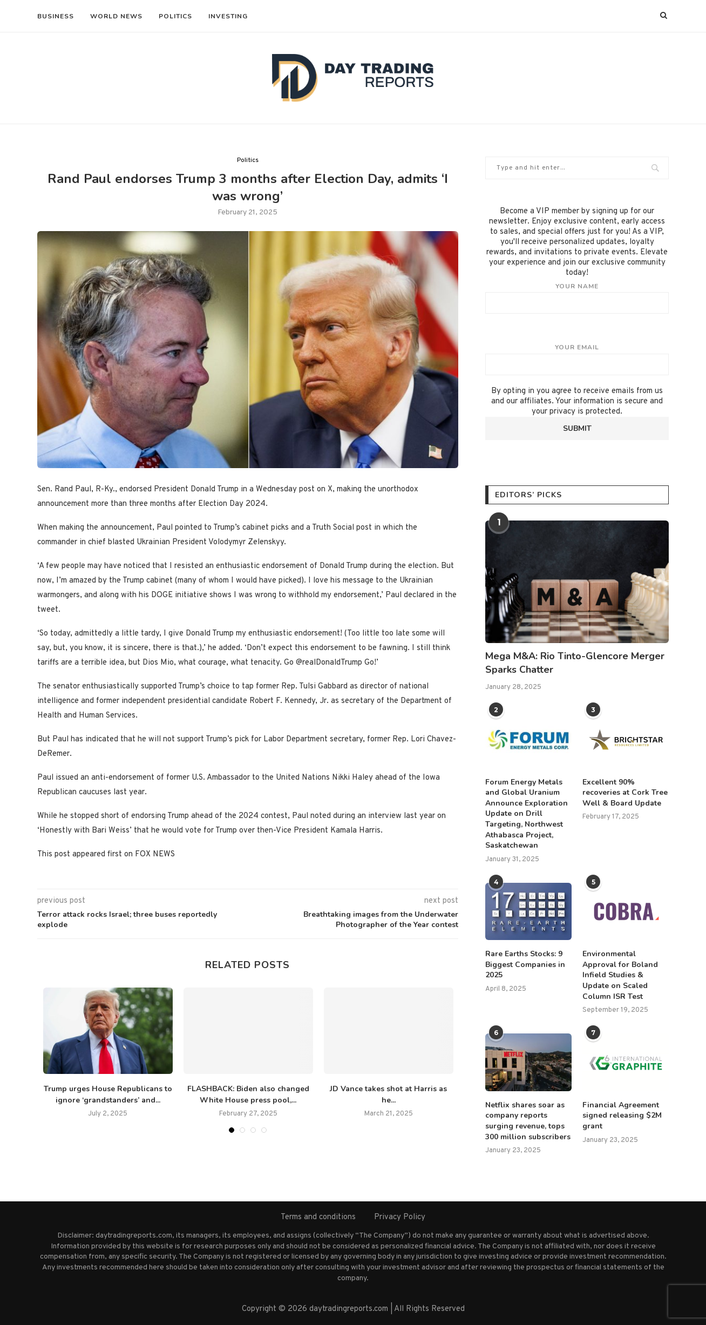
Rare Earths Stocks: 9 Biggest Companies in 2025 (525, 964)
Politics (175, 16)
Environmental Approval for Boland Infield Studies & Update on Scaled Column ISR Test (620, 975)
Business (55, 16)
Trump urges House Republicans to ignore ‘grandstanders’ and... (108, 1094)
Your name (577, 298)
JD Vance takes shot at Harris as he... (388, 1094)
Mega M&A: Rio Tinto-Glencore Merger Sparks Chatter (574, 663)
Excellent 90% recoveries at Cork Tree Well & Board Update (625, 792)
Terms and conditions (318, 1217)
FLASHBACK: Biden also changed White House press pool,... (248, 1094)
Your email (577, 359)
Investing (228, 16)
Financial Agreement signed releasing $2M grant (622, 1115)
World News (116, 16)
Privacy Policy (399, 1217)
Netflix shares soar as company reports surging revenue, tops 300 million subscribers (528, 1121)
